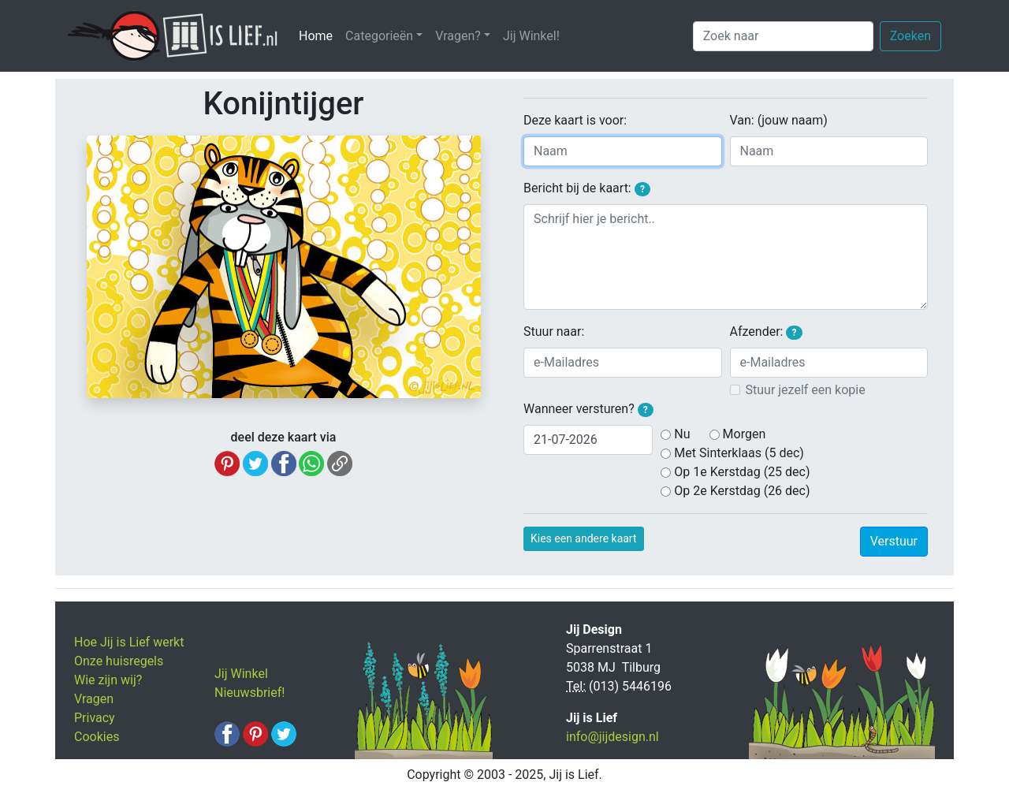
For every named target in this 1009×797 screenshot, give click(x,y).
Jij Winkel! (531, 35)
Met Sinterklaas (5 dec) (739, 452)
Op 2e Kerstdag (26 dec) (742, 490)
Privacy (94, 717)
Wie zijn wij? (108, 679)
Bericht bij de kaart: (586, 188)
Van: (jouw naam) (779, 120)
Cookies (96, 736)
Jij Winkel (241, 673)
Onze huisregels (118, 661)
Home (319, 35)
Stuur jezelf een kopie (806, 389)
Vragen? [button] (458, 35)
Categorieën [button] (379, 35)
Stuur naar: (553, 331)
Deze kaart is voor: (575, 120)
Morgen (744, 433)
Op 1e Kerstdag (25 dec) (742, 471)
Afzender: (766, 332)
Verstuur (894, 541)
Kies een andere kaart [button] (584, 538)
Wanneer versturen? (588, 409)
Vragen (94, 698)
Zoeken (910, 35)
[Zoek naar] (783, 36)
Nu (682, 433)
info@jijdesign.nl (612, 736)
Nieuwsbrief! (249, 692)
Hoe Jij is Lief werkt (129, 642)
